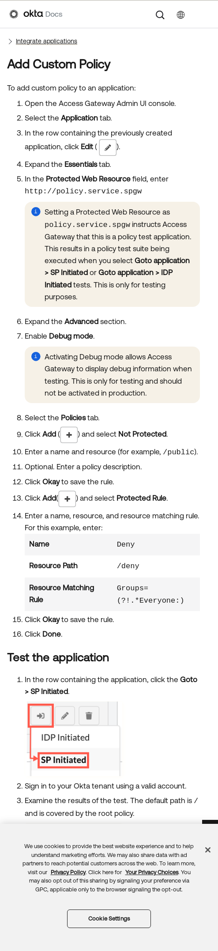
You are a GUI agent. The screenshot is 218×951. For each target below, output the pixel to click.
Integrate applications (46, 41)
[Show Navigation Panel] (204, 14)
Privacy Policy (68, 872)
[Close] (208, 850)
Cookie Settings (109, 918)
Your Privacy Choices (151, 872)
